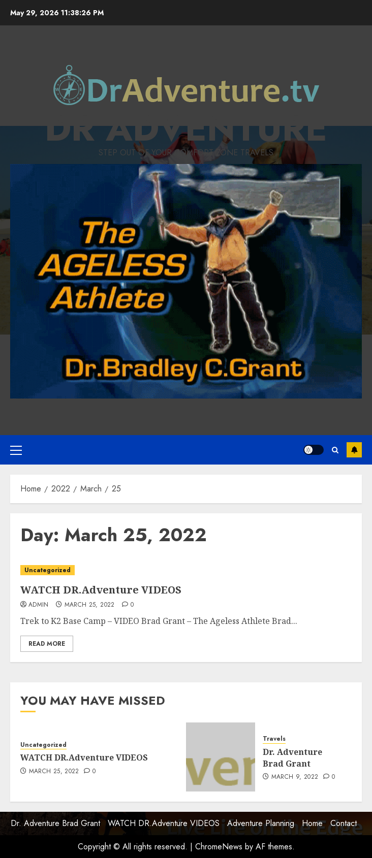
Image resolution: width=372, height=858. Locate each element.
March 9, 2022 (295, 777)
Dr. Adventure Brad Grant (292, 757)
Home (312, 823)
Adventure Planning (260, 823)
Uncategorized (47, 570)
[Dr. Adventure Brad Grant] (220, 756)
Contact (343, 823)
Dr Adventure (186, 128)
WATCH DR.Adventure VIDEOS (100, 590)
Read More (46, 643)
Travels (274, 739)
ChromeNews (218, 846)
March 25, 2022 (90, 605)
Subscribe (354, 449)
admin (38, 605)
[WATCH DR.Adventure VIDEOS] (186, 570)
